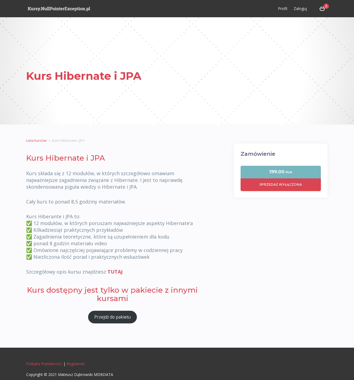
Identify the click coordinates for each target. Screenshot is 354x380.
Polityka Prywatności (44, 363)
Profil (282, 8)
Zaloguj (300, 8)
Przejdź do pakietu (112, 317)
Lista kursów (36, 140)
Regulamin (76, 363)
